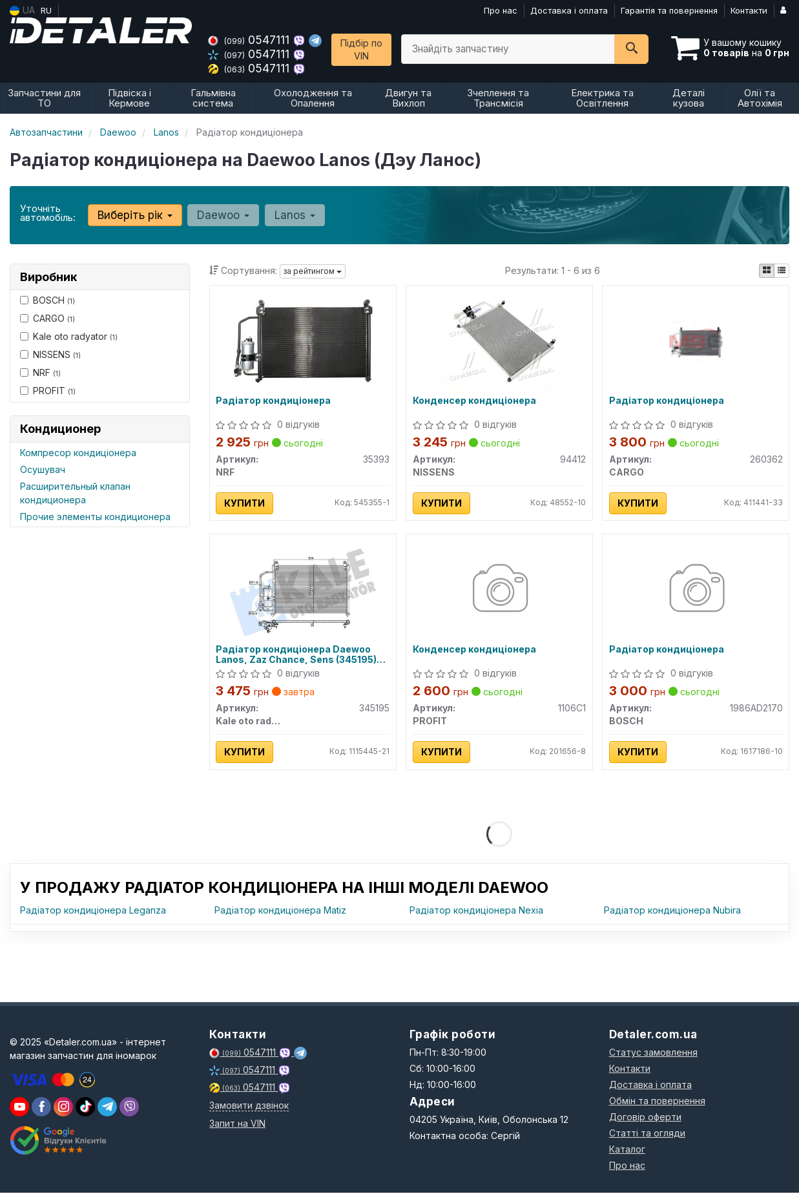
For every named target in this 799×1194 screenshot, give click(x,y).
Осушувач (42, 469)
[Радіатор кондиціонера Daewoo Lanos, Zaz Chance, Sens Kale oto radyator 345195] (303, 590)
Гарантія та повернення (669, 10)
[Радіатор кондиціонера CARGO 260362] (696, 340)
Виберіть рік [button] (135, 215)
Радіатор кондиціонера (273, 400)
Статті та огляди (647, 1134)
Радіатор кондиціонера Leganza (93, 911)
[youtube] (19, 1108)
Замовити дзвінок (249, 1106)
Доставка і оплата (569, 10)
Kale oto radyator (69, 336)
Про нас (500, 10)
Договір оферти (645, 1118)
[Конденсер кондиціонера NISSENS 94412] (499, 340)
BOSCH (47, 300)
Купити (245, 503)
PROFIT (48, 390)
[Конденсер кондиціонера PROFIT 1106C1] (499, 590)
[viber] (41, 1108)
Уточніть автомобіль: (48, 213)
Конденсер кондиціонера (474, 400)
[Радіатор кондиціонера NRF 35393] (303, 340)
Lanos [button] (294, 215)
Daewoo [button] (223, 215)
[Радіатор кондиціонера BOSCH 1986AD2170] (696, 590)
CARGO (47, 318)
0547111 (250, 40)
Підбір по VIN (361, 49)
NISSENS (50, 354)
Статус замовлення (653, 1053)
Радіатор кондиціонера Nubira (672, 911)
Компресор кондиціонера (78, 452)
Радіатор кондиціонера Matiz (280, 911)
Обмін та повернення (657, 1101)
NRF (40, 372)
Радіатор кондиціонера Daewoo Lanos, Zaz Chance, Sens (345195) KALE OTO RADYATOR (296, 655)
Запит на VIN (237, 1124)
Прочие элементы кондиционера (95, 516)
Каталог (627, 1150)
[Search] (631, 49)
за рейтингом (313, 271)
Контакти (749, 10)
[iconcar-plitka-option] (766, 271)
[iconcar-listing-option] (781, 271)
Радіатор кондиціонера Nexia (476, 911)
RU (46, 10)
